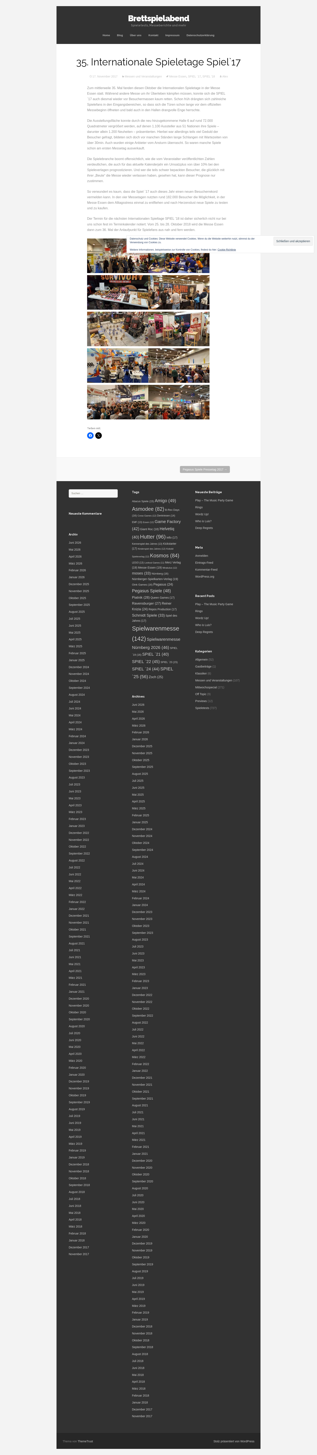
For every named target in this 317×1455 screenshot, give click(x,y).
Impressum (172, 35)
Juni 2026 (75, 542)
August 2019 (77, 1109)
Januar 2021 (77, 991)
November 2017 (79, 1254)
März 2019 (75, 1143)
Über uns (135, 35)
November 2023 (79, 756)
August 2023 (77, 777)
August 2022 (77, 860)
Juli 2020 (74, 1033)
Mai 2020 (75, 1046)
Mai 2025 (75, 632)
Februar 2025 (77, 653)
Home (106, 35)
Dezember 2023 (79, 750)
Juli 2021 (74, 950)
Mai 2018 (75, 1212)
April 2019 (75, 1136)
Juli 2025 (74, 618)
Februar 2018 (77, 1233)
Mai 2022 (75, 881)
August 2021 (77, 943)
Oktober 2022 (77, 846)
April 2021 (75, 971)
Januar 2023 (77, 826)
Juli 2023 (74, 784)
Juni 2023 (75, 791)
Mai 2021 (75, 964)
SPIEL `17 (194, 76)
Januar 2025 (77, 660)
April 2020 (75, 1053)
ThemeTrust (85, 1441)
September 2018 (79, 1185)
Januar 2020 (77, 1074)
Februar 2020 (77, 1067)
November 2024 (79, 673)
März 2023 (75, 812)
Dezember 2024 (79, 667)
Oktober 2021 (77, 929)
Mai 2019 (75, 1129)
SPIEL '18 (208, 76)
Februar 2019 (77, 1150)
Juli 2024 (74, 701)
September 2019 (79, 1102)
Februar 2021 (77, 984)
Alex (225, 76)
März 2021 (75, 977)
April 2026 (75, 556)
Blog (120, 35)
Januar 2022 (77, 909)
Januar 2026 (77, 577)
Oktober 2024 (77, 680)
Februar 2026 (77, 570)
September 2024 (79, 687)
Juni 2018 (75, 1205)
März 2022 (75, 895)
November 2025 (79, 591)
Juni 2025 (75, 625)
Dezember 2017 (79, 1247)
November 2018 (79, 1171)
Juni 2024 (75, 708)
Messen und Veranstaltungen (143, 76)
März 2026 (75, 563)
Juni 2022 (75, 874)
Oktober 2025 (77, 598)
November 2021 (79, 922)
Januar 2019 (77, 1157)
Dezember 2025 (79, 584)
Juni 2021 (75, 957)
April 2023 (75, 805)
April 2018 (75, 1219)
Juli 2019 (74, 1116)
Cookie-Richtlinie (227, 249)
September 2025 (79, 604)
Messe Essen (177, 76)
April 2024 (75, 722)
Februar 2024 (77, 736)
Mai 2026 (75, 549)
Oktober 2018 (77, 1178)
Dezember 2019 (79, 1081)
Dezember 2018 (79, 1164)
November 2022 (79, 839)
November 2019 (79, 1088)
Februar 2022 (77, 902)
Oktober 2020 (77, 1012)
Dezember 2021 (79, 915)
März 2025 (75, 646)
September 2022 (79, 853)
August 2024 (77, 694)
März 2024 (75, 729)
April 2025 (75, 639)
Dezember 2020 (79, 998)
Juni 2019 (75, 1123)
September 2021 (79, 936)
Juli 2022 (74, 867)
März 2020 (75, 1060)
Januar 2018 (77, 1240)
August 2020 (77, 1026)
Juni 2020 (75, 1040)
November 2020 (79, 1005)
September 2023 (79, 770)
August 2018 (77, 1192)
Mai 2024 (75, 715)
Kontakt (153, 35)
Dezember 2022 (79, 832)
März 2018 (75, 1226)
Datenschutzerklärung (200, 35)
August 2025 (77, 611)
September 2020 (79, 1019)
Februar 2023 (77, 819)
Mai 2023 (75, 798)
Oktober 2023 (77, 763)
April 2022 (75, 888)
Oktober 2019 (77, 1095)
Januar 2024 (77, 743)
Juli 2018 (74, 1199)
